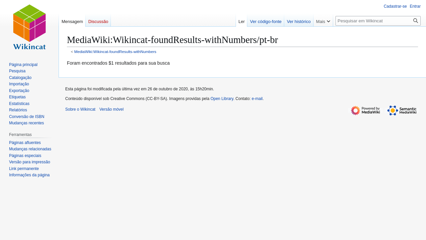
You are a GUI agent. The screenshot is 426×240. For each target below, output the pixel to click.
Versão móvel (112, 109)
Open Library (221, 98)
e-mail (257, 98)
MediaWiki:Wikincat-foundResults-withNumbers (115, 51)
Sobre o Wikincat (80, 109)
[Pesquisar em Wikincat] (378, 21)
